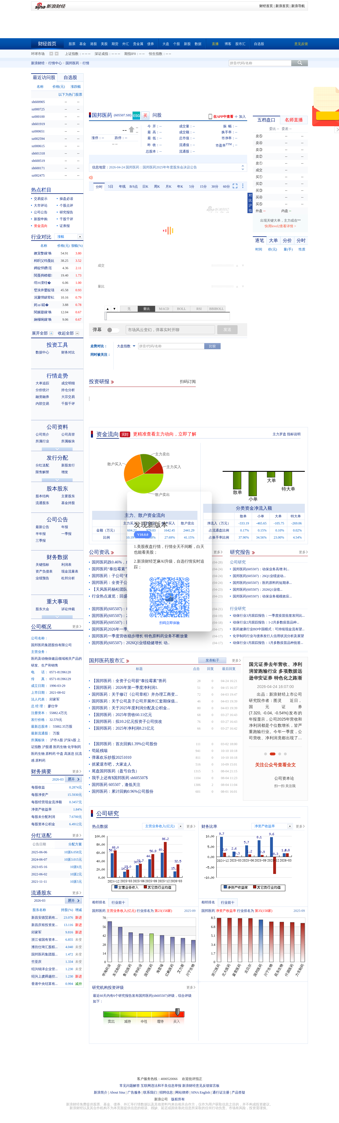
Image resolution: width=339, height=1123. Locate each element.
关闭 (204, 501)
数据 (198, 44)
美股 (104, 44)
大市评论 (40, 205)
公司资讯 (99, 552)
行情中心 (55, 63)
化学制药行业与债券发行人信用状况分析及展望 (268, 636)
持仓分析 (68, 390)
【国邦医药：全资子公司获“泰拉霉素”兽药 (129, 681)
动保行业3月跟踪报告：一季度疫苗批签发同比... (269, 616)
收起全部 (66, 333)
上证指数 (72, 54)
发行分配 (57, 458)
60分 (226, 186)
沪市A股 (56, 740)
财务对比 (68, 352)
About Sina (117, 1092)
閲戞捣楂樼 (43, 275)
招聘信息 (166, 1092)
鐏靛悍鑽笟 (43, 268)
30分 (215, 186)
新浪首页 (282, 6)
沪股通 (47, 747)
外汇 (125, 44)
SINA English (200, 1092)
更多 (217, 552)
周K (157, 186)
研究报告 (240, 552)
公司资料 (57, 427)
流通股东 (42, 503)
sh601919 (38, 124)
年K (180, 186)
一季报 (66, 534)
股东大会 (42, 609)
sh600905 (38, 102)
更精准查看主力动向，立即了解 (164, 434)
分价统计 (42, 390)
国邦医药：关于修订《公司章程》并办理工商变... (135, 694)
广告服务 (134, 1092)
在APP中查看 (223, 117)
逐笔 (259, 240)
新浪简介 (100, 1092)
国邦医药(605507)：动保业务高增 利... (261, 569)
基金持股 (68, 503)
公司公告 (40, 212)
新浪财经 (38, 63)
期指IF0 (130, 54)
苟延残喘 (100, 751)
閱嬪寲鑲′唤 (43, 312)
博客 (228, 44)
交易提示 (40, 199)
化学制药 (74, 747)
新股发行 (68, 465)
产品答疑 (238, 1092)
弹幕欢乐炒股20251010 (111, 757)
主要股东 (68, 496)
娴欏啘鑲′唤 (43, 320)
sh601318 (38, 153)
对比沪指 (250, 203)
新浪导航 (298, 6)
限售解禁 (42, 472)
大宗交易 (68, 397)
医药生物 (60, 747)
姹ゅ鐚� (41, 305)
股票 (72, 44)
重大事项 (57, 602)
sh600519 (38, 161)
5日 (110, 186)
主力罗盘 (279, 434)
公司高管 (68, 434)
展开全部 (40, 333)
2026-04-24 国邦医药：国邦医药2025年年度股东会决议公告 (153, 167)
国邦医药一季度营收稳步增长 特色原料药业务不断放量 (140, 636)
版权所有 (178, 1099)
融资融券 (42, 397)
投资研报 (99, 381)
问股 (157, 115)
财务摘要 (41, 771)
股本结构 (42, 496)
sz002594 (38, 139)
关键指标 (42, 565)
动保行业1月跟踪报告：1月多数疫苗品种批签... (268, 643)
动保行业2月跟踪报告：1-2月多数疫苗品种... (266, 622)
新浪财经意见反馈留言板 (201, 1086)
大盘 (165, 44)
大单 (273, 240)
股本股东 (57, 489)
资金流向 (107, 434)
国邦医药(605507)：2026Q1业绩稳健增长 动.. (130, 643)
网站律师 (182, 1092)
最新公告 (42, 527)
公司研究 (238, 562)
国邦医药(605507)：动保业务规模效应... (262, 596)
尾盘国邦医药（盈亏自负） (115, 771)
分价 (287, 240)
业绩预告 (42, 578)
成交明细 (68, 383)
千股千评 (66, 219)
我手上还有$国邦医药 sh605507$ (120, 778)
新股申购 (40, 219)
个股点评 (66, 205)
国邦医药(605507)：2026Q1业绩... (257, 589)
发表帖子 (212, 660)
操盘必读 (66, 199)
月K (168, 186)
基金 (82, 44)
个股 (176, 44)
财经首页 (266, 6)
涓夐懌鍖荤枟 (44, 297)
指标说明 (294, 434)
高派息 (69, 754)
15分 (203, 186)
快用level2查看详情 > (280, 226)
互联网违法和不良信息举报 (161, 1086)
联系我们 (150, 1092)
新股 (187, 44)
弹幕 (97, 329)
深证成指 (101, 54)
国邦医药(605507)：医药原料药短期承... (262, 583)
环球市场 (38, 54)
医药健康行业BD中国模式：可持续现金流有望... (269, 629)
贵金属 (138, 44)
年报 (64, 527)
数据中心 (42, 352)
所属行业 (42, 441)
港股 (93, 44)
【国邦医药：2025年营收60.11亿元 (122, 715)
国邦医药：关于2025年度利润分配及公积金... (131, 708)
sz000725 (38, 109)
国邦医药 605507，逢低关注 (116, 785)
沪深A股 (70, 740)
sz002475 (38, 175)
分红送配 (42, 465)
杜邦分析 (68, 578)
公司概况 (41, 626)
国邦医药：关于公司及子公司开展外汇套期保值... (135, 701)
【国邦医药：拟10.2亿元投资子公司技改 (127, 721)
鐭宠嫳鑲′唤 (43, 253)
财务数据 (57, 557)
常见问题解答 (129, 1086)
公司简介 (42, 434)
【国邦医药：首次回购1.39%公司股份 (124, 744)
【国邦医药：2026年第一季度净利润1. (125, 687)
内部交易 (42, 404)
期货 (115, 44)
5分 (191, 186)
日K (145, 186)
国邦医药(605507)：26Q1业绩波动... (259, 576)
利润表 (66, 565)
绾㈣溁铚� (42, 283)
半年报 (41, 534)
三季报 (41, 541)
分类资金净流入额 (254, 508)
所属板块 (68, 441)
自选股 (259, 44)
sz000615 (38, 146)
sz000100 (38, 117)
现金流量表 (69, 571)
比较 (212, 346)
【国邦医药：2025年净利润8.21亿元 (123, 728)
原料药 (50, 754)
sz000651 (38, 131)
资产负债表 (44, 571)
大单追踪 (42, 383)
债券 (150, 44)
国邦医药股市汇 (107, 660)
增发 (64, 472)
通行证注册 (220, 1092)
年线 (122, 186)
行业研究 (238, 608)
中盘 (59, 754)
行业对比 (41, 237)
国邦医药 (72, 63)
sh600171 (38, 168)
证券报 (65, 226)
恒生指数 (155, 54)
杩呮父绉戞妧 (44, 261)
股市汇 (240, 44)
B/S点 (133, 186)
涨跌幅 (76, 87)
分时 (99, 187)
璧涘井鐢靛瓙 (44, 290)
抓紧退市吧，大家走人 (111, 764)
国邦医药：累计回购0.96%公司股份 (122, 791)
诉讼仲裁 (68, 609)
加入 (242, 117)
